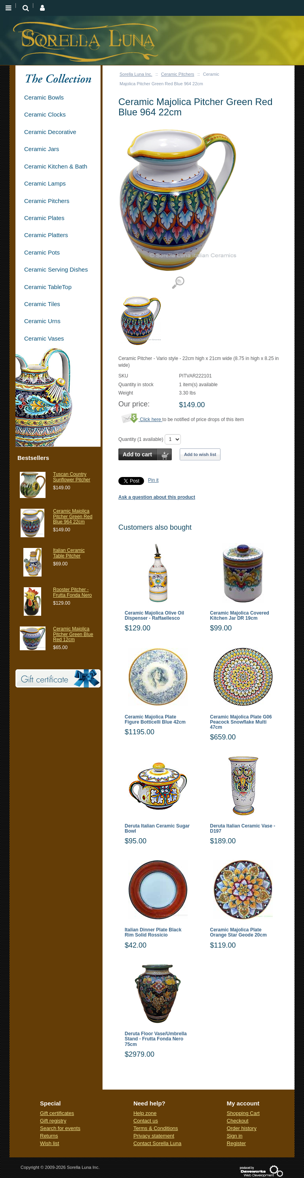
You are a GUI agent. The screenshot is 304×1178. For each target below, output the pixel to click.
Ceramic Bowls (44, 97)
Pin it (153, 480)
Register (236, 1143)
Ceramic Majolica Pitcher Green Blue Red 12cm (73, 634)
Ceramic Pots (42, 252)
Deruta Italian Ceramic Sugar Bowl (157, 829)
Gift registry (53, 1121)
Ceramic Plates (44, 218)
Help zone (145, 1113)
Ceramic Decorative (50, 131)
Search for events (60, 1128)
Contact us (145, 1121)
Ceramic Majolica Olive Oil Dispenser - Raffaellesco (154, 616)
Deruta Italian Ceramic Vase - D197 (243, 829)
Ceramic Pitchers (177, 74)
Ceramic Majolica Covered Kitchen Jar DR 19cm (239, 616)
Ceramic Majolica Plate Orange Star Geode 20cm (238, 932)
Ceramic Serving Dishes (56, 269)
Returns (49, 1136)
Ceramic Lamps (45, 183)
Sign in (235, 1136)
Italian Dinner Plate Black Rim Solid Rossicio (153, 932)
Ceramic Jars (41, 149)
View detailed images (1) (178, 283)
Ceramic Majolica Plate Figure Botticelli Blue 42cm (155, 719)
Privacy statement (153, 1136)
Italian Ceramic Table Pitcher (69, 553)
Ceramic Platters (46, 235)
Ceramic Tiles (42, 304)
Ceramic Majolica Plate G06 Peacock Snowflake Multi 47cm (241, 722)
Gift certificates (57, 1113)
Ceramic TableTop (48, 286)
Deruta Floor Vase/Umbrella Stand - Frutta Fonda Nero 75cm (156, 1039)
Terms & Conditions (155, 1128)
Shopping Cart (243, 1113)
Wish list (49, 1143)
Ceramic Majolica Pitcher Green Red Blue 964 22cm (72, 516)
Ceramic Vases (44, 338)
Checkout (238, 1121)
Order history (241, 1128)
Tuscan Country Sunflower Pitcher (71, 476)
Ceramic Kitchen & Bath (55, 166)
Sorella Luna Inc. (136, 74)
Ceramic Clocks (45, 114)
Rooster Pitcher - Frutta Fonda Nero (72, 592)
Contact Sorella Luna (157, 1143)
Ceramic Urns (42, 321)
